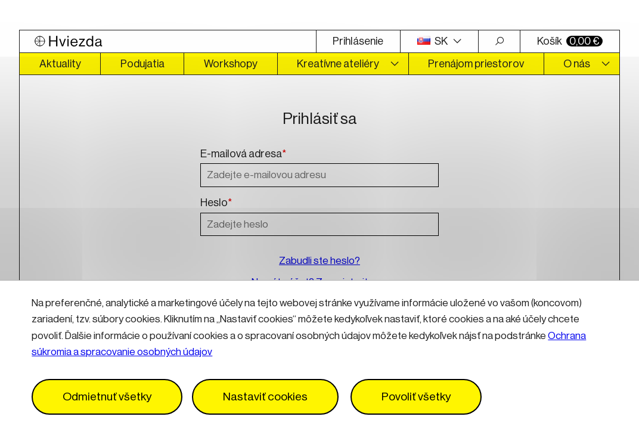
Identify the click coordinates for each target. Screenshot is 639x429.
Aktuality (60, 63)
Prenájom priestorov (476, 63)
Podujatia (142, 63)
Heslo (216, 203)
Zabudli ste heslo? (319, 261)
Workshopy (231, 63)
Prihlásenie (358, 41)
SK (433, 41)
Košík (570, 41)
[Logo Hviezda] (168, 41)
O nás (576, 63)
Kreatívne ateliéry (338, 63)
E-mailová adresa (243, 154)
